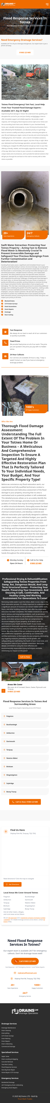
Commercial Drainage (8, 1046)
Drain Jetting (5, 1033)
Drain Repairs (6, 1041)
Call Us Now (25, 657)
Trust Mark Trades (25, 1099)
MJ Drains (36, 116)
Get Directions (12, 884)
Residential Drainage (8, 1082)
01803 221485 (25, 52)
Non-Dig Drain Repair (8, 1070)
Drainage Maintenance (9, 1028)
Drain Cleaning (6, 1030)
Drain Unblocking (7, 1044)
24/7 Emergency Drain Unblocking (12, 1085)
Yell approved (12, 918)
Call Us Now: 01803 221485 (25, 802)
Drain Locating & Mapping (10, 1059)
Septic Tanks (5, 1056)
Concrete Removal (7, 1062)
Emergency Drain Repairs (9, 1088)
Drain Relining (6, 1038)
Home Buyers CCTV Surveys (10, 1072)
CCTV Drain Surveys (8, 1036)
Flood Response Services (9, 1067)
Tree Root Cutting (7, 1064)
